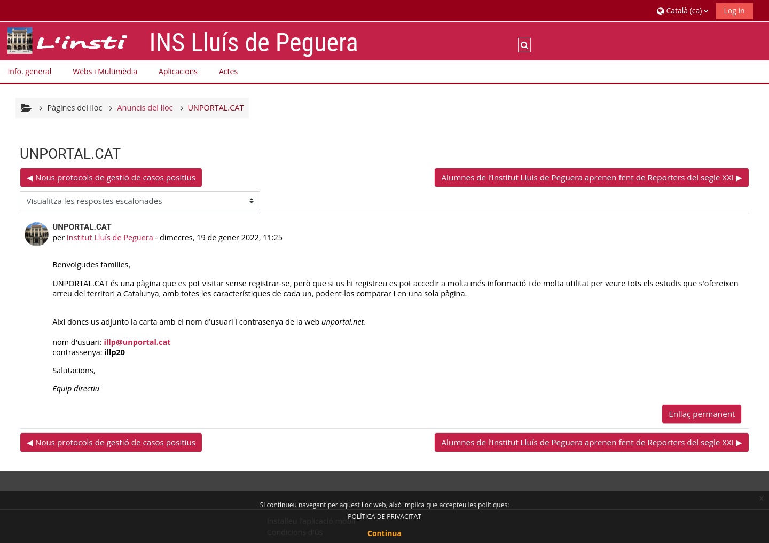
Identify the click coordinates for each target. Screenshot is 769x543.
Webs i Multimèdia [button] (105, 71)
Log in (734, 10)
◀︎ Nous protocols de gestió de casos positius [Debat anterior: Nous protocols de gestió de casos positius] (111, 177)
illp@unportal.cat (137, 342)
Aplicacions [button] (178, 71)
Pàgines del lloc (74, 108)
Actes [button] (228, 71)
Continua (384, 533)
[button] (682, 10)
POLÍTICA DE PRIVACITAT (384, 516)
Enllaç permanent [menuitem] (702, 413)
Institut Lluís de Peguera (110, 237)
